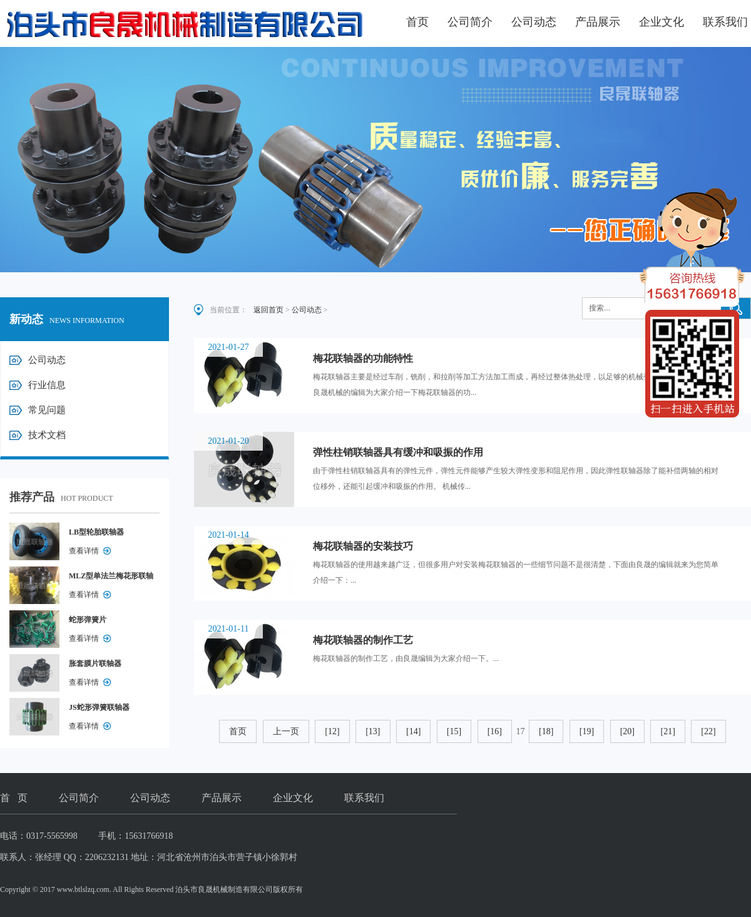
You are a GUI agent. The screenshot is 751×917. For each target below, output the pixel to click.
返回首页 (268, 309)
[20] (627, 731)
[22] (708, 731)
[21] (667, 731)
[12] (332, 731)
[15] (454, 731)
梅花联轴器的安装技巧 (363, 546)
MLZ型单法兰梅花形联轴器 (111, 578)
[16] (495, 731)
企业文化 (661, 22)
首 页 (14, 797)
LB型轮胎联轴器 (96, 532)
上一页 (286, 731)
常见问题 (47, 410)
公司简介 (470, 22)
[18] (546, 731)
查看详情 (84, 550)
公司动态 (533, 22)
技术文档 (47, 435)
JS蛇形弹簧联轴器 (99, 707)
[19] (587, 731)
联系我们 (725, 22)
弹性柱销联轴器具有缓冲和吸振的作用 (398, 452)
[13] (372, 731)
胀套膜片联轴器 (95, 663)
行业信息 (47, 385)
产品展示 (597, 22)
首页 (417, 22)
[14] (413, 731)
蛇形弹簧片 (87, 619)
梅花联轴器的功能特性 (363, 358)
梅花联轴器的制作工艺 (363, 640)
